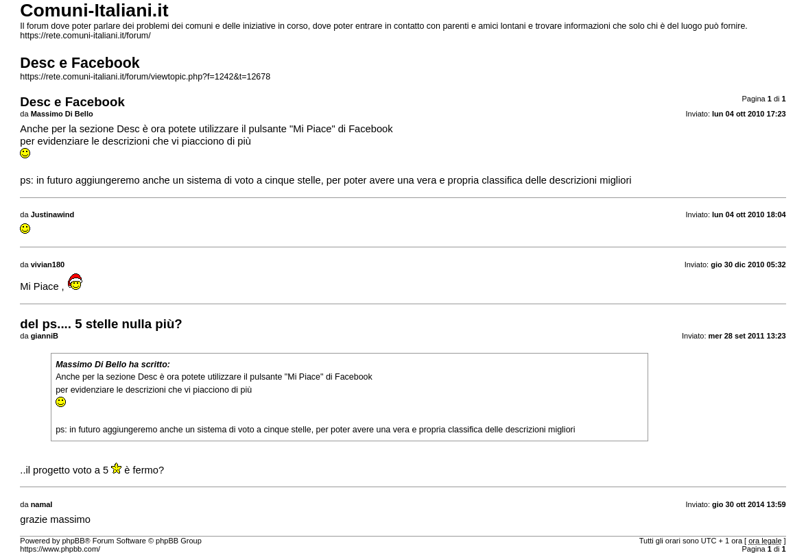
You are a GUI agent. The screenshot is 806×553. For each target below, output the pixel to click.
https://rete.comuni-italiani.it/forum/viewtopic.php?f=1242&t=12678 (145, 77)
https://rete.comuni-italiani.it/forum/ (85, 35)
